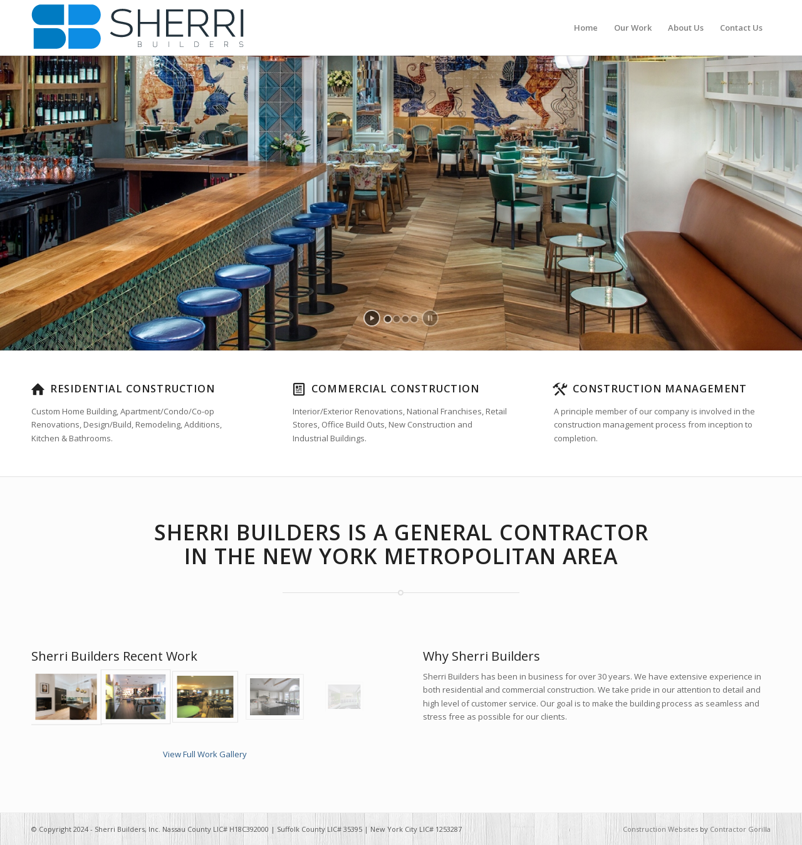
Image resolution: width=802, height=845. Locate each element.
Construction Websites (660, 829)
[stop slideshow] (430, 318)
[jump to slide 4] (414, 319)
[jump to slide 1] (387, 319)
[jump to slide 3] (405, 319)
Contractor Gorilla (740, 829)
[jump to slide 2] (396, 319)
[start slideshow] (371, 318)
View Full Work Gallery (205, 754)
